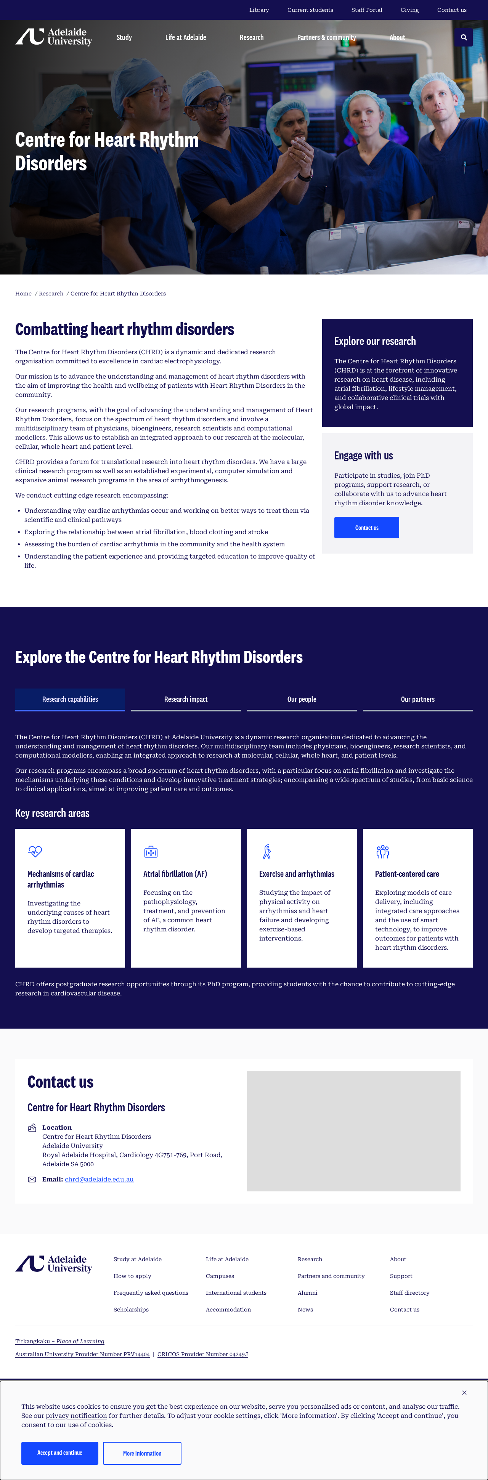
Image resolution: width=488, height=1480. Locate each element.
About (398, 1259)
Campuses (220, 1276)
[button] (464, 1393)
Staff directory (410, 1293)
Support (401, 1276)
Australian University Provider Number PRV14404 (82, 1354)
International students (236, 1293)
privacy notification (76, 1415)
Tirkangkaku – (59, 1341)
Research (310, 1259)
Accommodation (228, 1310)
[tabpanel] (244, 865)
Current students (310, 10)
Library (259, 10)
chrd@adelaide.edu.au (99, 1179)
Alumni (308, 1293)
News (305, 1310)
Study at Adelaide (138, 1259)
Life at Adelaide (227, 1259)
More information (142, 1453)
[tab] (70, 700)
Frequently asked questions (151, 1293)
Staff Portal (367, 10)
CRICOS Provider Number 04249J (202, 1354)
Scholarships (131, 1310)
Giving (410, 10)
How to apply (132, 1276)
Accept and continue (59, 1452)
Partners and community (331, 1276)
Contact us (452, 10)
